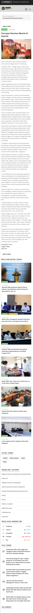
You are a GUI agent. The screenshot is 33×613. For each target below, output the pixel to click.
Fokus (23, 458)
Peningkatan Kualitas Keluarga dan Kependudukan (16, 474)
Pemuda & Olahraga (7, 504)
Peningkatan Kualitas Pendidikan (11, 482)
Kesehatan (10, 16)
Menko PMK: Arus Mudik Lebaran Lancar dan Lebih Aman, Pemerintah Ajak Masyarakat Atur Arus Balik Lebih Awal (18, 599)
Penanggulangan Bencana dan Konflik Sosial (15, 491)
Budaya (4, 499)
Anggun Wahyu (5, 246)
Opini (4, 462)
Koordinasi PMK (6, 512)
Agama (4, 495)
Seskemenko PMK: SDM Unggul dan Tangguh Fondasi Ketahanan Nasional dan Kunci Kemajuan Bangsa (18, 551)
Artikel (5, 458)
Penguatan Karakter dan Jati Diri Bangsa (13, 487)
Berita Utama (7, 26)
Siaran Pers (11, 281)
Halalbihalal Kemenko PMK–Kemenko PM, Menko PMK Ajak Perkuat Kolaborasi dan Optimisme (19, 590)
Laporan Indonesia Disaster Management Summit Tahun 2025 (16, 581)
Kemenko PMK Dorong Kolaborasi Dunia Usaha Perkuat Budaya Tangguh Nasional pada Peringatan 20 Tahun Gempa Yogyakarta (18, 572)
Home (4, 16)
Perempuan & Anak (13, 313)
